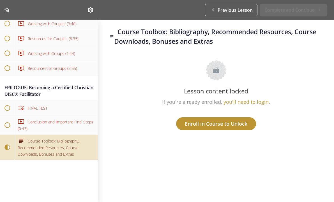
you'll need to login (246, 101)
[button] (7, 10)
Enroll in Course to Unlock (216, 123)
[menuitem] (91, 10)
